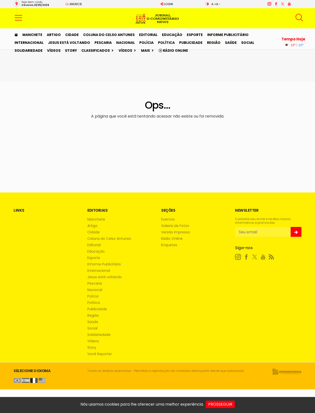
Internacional (29, 42)
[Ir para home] (16, 35)
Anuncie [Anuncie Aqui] (73, 4)
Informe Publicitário (228, 34)
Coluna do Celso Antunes (109, 34)
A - (218, 4)
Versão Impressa (175, 232)
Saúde (231, 42)
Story (71, 50)
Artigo (54, 34)
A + (213, 4)
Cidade (72, 34)
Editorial (148, 34)
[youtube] (289, 4)
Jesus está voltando (69, 42)
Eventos (168, 219)
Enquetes (169, 245)
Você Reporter (99, 354)
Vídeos (54, 50)
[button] (18, 17)
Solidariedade (29, 50)
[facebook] (275, 4)
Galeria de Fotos (175, 226)
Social (247, 42)
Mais (145, 50)
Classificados (95, 50)
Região (213, 42)
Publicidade (191, 42)
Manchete (32, 34)
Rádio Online (173, 50)
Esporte (195, 34)
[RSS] (271, 257)
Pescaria (103, 42)
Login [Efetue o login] (166, 4)
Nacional (125, 42)
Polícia (146, 42)
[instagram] (269, 4)
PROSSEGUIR (220, 404)
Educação (172, 34)
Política (166, 42)
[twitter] (282, 4)
